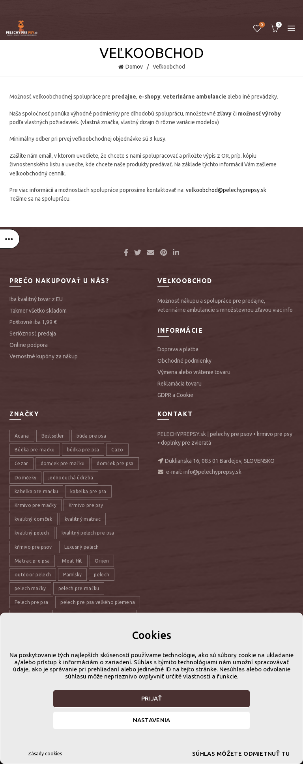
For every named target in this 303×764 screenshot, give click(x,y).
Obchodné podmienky (184, 361)
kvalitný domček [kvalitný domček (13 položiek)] (33, 519)
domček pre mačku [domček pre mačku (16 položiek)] (63, 463)
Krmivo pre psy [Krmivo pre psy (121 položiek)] (86, 505)
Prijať (151, 698)
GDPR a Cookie (175, 395)
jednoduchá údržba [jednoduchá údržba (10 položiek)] (71, 477)
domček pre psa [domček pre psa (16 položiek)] (115, 463)
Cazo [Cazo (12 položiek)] (117, 449)
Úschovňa (261, 25)
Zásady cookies (45, 753)
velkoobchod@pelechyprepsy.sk (226, 190)
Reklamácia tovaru (179, 383)
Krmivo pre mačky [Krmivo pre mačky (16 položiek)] (35, 505)
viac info (283, 310)
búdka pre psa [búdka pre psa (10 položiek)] (83, 449)
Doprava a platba (177, 349)
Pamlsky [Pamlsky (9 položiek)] (72, 574)
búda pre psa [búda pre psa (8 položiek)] (92, 435)
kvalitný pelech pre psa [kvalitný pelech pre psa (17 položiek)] (88, 532)
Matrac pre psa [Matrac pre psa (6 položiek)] (32, 560)
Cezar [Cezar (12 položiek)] (21, 463)
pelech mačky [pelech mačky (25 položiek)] (30, 588)
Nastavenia (151, 720)
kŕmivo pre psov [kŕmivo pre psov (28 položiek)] (33, 547)
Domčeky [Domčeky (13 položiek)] (25, 477)
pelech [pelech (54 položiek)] (101, 574)
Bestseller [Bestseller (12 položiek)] (52, 435)
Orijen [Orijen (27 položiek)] (102, 560)
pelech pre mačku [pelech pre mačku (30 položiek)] (78, 588)
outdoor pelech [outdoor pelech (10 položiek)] (33, 574)
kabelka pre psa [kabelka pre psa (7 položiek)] (88, 491)
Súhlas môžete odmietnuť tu (227, 753)
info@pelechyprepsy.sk (212, 472)
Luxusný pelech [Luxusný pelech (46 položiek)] (81, 547)
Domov (134, 66)
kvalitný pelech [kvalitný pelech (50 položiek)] (32, 532)
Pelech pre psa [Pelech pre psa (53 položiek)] (31, 602)
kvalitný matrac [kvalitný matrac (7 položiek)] (83, 519)
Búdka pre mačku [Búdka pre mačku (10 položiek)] (35, 449)
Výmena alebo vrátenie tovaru (193, 372)
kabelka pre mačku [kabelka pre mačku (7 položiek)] (36, 491)
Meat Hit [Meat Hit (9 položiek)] (72, 560)
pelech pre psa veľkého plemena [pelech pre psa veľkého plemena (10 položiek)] (97, 602)
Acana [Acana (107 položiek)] (22, 435)
